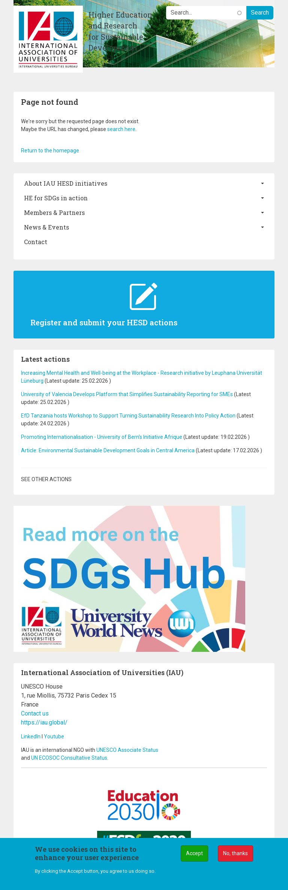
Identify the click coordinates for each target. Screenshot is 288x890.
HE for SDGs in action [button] (56, 198)
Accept (194, 854)
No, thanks (235, 854)
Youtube (54, 736)
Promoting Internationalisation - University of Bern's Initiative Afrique (102, 437)
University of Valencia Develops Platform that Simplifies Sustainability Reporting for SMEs (127, 394)
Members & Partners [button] (54, 212)
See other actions (46, 479)
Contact (35, 242)
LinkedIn (30, 736)
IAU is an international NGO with (58, 750)
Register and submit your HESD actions (103, 322)
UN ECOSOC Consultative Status (69, 758)
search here (121, 129)
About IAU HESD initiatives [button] (65, 183)
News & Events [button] (46, 227)
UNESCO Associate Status (127, 750)
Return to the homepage (50, 151)
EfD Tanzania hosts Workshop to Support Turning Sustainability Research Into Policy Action (128, 416)
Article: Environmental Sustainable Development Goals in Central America (108, 450)
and (26, 758)
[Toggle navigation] (20, 86)
